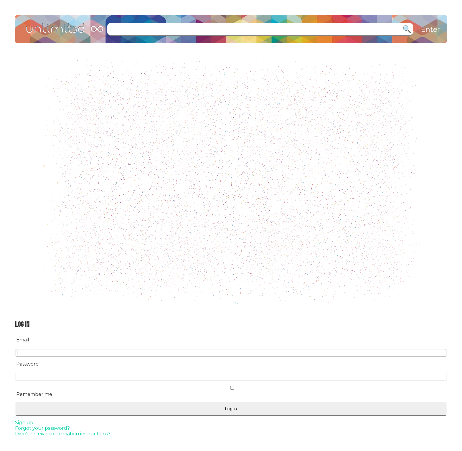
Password (27, 364)
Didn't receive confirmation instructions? (62, 434)
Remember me (34, 394)
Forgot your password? (42, 428)
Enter (430, 29)
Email (22, 340)
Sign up (24, 422)
